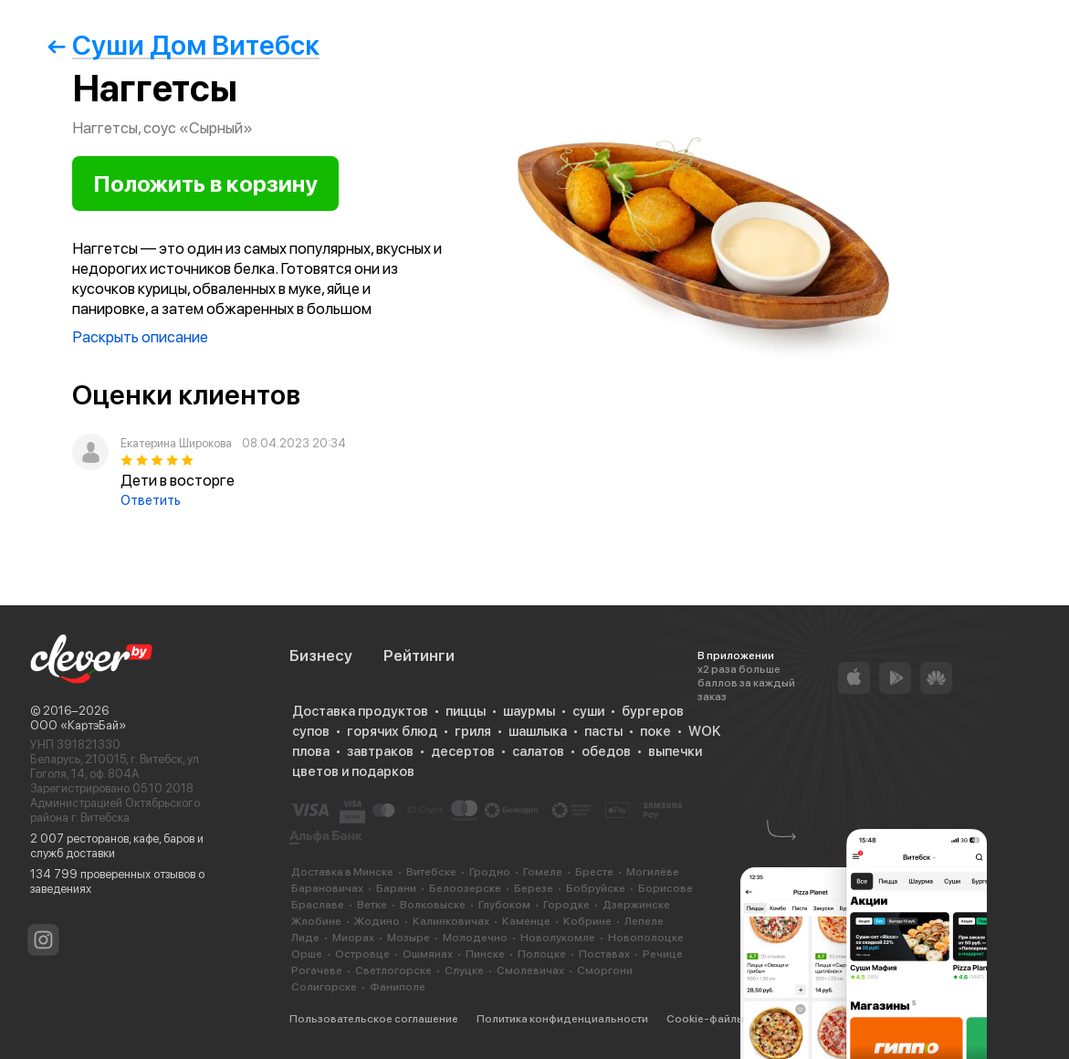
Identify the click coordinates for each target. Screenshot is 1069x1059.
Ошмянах (428, 954)
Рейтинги (419, 655)
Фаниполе (397, 986)
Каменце (526, 921)
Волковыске (433, 904)
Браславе (317, 904)
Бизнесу (320, 655)
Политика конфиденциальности (562, 1018)
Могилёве (652, 871)
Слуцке (464, 970)
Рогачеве (316, 970)
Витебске (431, 871)
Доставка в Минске (342, 871)
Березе (533, 888)
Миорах (353, 937)
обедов (606, 751)
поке (655, 731)
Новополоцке (646, 937)
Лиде (305, 937)
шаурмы (529, 711)
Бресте (594, 871)
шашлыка (537, 731)
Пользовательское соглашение (373, 1018)
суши (588, 711)
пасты (603, 731)
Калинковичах (451, 921)
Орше (306, 954)
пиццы (465, 711)
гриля (473, 731)
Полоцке (542, 954)
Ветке (372, 904)
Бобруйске (595, 888)
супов (311, 731)
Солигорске (324, 986)
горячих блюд (392, 731)
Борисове (665, 888)
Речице (663, 954)
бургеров (653, 711)
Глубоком (504, 904)
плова (311, 751)
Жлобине (316, 921)
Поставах (604, 954)
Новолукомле (557, 937)
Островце (362, 954)
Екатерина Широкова (176, 443)
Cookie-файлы (705, 1018)
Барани (396, 888)
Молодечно (475, 937)
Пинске (485, 954)
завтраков (380, 751)
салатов (538, 751)
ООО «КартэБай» (78, 725)
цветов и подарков (353, 771)
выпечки (675, 751)
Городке (566, 904)
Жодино (377, 921)
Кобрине (587, 921)
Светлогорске (393, 970)
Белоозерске (465, 888)
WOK (704, 731)
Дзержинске (636, 904)
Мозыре (408, 937)
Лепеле (644, 921)
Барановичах (327, 888)
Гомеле (542, 871)
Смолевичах (530, 970)
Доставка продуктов (360, 711)
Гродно (489, 871)
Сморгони (605, 970)
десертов (463, 751)
